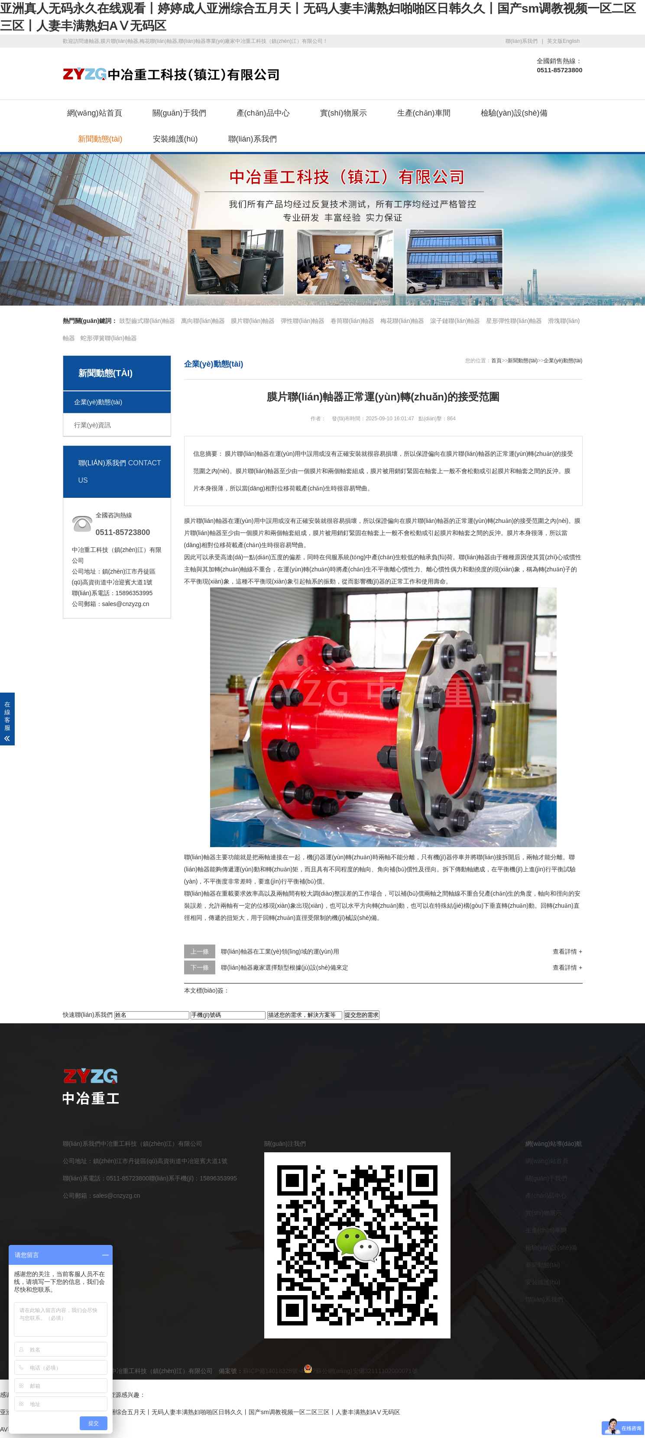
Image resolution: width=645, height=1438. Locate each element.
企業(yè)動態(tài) (98, 402)
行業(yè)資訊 (92, 425)
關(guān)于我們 (179, 113)
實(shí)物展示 (343, 113)
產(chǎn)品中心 (263, 113)
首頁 (496, 361)
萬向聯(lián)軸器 (203, 320)
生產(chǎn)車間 (424, 113)
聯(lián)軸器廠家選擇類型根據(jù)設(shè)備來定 (284, 967)
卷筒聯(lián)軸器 (352, 320)
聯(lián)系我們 (522, 41)
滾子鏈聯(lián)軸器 (455, 320)
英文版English (563, 41)
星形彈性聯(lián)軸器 (514, 320)
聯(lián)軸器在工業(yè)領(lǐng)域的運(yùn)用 (280, 951)
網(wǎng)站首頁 (94, 113)
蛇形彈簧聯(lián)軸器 (108, 338)
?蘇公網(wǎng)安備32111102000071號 (361, 1370)
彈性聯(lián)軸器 (302, 320)
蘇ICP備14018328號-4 (273, 1370)
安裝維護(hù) (175, 139)
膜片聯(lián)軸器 (253, 320)
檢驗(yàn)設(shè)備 (514, 113)
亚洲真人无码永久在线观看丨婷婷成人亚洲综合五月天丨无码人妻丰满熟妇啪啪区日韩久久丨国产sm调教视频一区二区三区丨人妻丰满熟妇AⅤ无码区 (200, 1412)
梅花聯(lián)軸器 (402, 320)
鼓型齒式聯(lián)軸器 (147, 320)
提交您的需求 (362, 1015)
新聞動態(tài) (100, 139)
